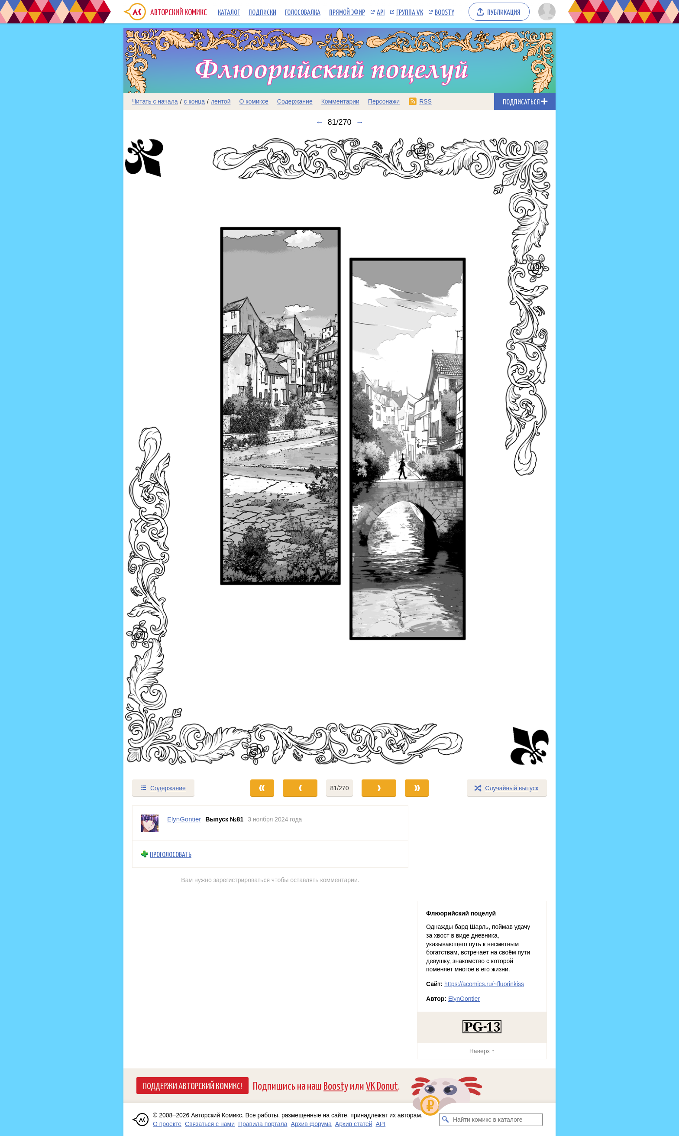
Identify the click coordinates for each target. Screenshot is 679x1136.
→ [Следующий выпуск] (360, 122)
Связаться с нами (210, 1123)
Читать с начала (155, 101)
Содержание (295, 101)
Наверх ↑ (482, 1051)
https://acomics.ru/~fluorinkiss (484, 983)
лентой (221, 101)
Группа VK (409, 11)
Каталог (229, 11)
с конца (194, 101)
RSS (425, 101)
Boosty (444, 11)
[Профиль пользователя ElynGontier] (149, 823)
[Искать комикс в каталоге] (446, 1119)
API (381, 11)
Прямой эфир (347, 11)
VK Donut (382, 1085)
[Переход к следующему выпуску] (339, 453)
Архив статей (353, 1123)
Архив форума (311, 1123)
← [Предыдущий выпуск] (319, 122)
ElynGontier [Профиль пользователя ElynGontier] (184, 819)
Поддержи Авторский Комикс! (192, 1085)
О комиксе (253, 101)
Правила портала (263, 1123)
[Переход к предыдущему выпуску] (177, 453)
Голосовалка (302, 11)
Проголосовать (170, 854)
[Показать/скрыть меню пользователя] (545, 11)
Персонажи (384, 101)
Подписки (262, 11)
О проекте (167, 1123)
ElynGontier (464, 998)
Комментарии (340, 101)
